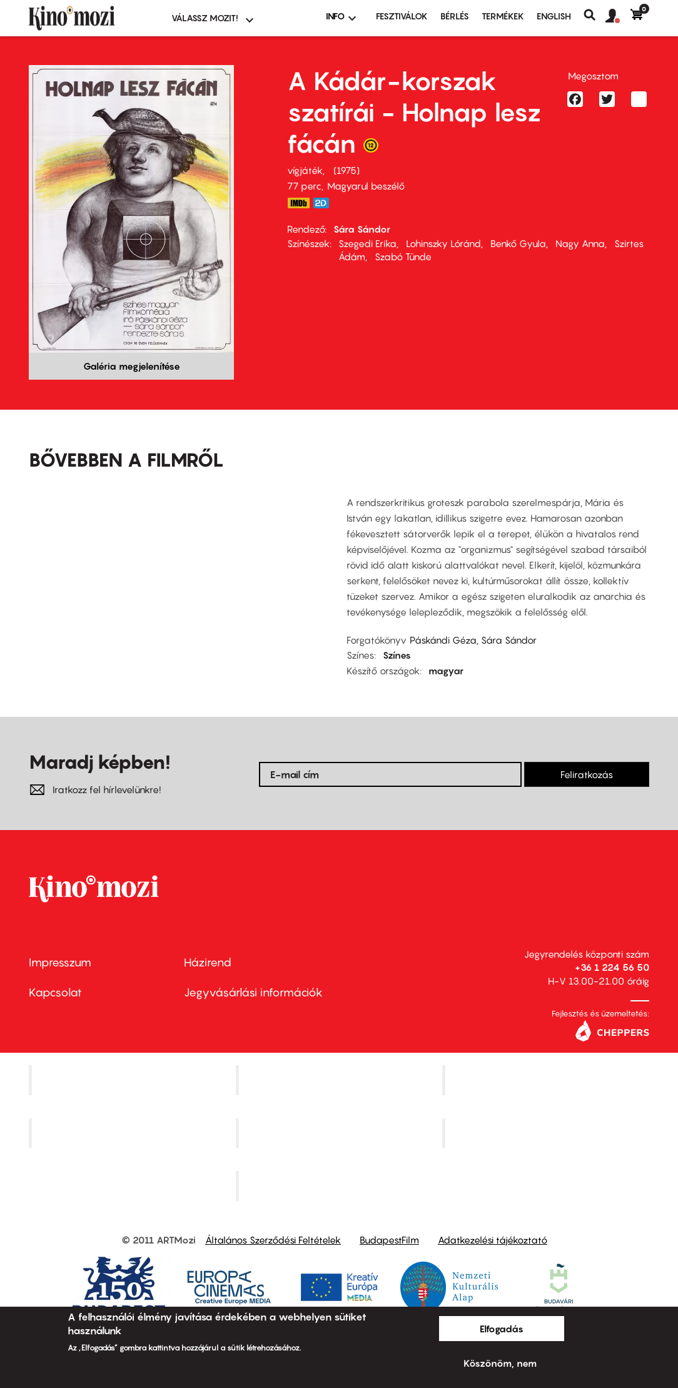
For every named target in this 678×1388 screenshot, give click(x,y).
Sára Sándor (361, 229)
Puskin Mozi (133, 1133)
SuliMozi (340, 1133)
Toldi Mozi (340, 1186)
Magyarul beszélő (366, 185)
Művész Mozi (547, 1080)
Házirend (207, 962)
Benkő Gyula (518, 243)
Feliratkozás (586, 774)
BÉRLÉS (454, 16)
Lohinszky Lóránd (443, 243)
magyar (445, 670)
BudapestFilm (389, 1239)
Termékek (503, 16)
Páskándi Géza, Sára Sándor (473, 640)
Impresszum (60, 962)
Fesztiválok (402, 16)
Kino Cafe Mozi (340, 1080)
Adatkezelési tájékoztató (492, 1239)
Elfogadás (502, 1328)
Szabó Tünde (403, 256)
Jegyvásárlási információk (253, 992)
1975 (346, 170)
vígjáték (305, 170)
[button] (617, 16)
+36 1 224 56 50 (612, 967)
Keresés (594, 15)
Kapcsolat (55, 992)
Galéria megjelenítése (131, 366)
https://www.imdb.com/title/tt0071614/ (298, 203)
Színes (397, 655)
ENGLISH (554, 16)
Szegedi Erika (367, 243)
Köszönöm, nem (500, 1363)
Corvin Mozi (133, 1080)
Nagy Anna (580, 243)
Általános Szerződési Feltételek (273, 1239)
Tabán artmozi (547, 1133)
